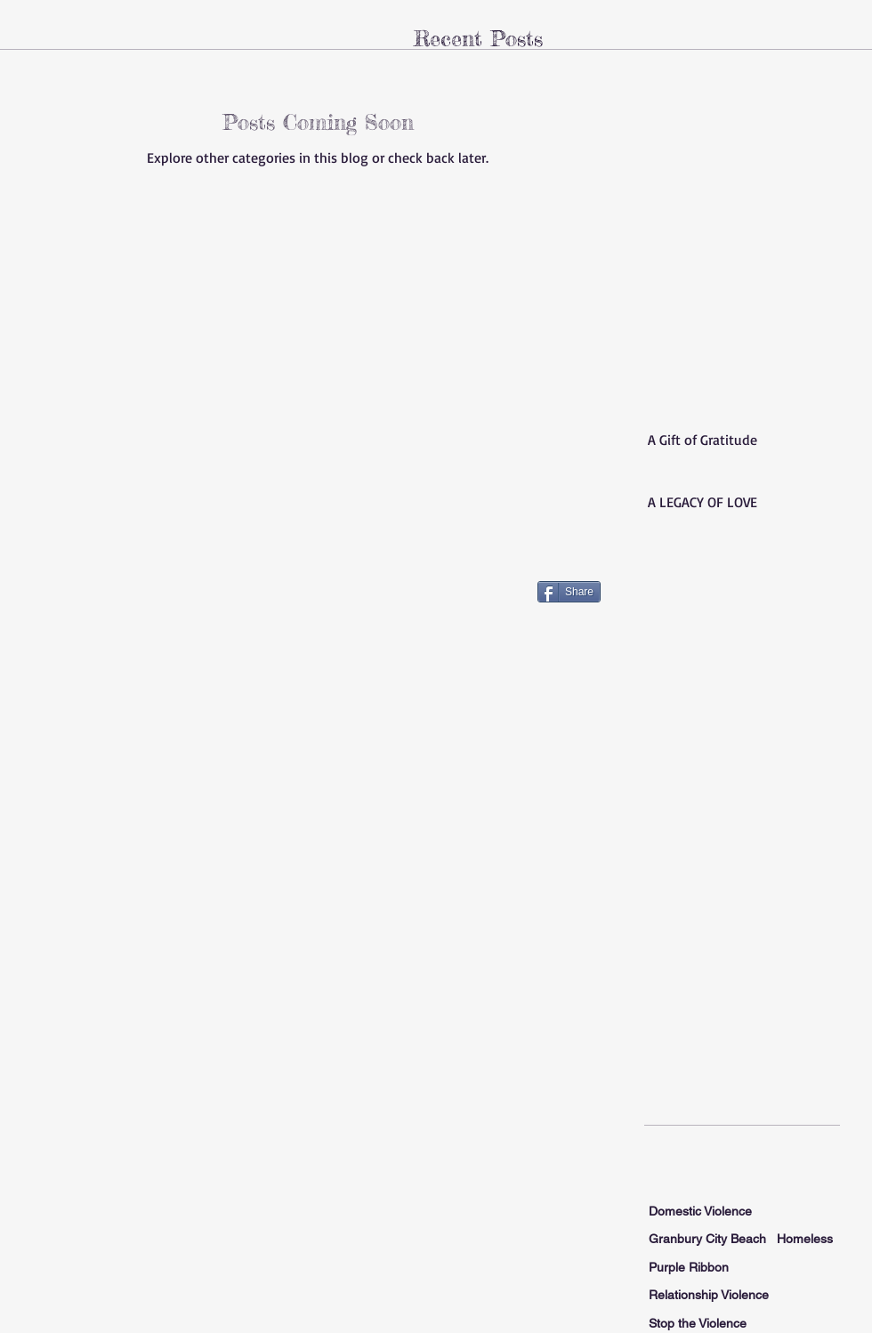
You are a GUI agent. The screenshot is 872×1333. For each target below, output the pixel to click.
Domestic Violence (700, 1211)
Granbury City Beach (707, 1239)
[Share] (569, 591)
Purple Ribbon (689, 1267)
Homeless (805, 1239)
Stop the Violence (698, 1323)
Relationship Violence (709, 1295)
